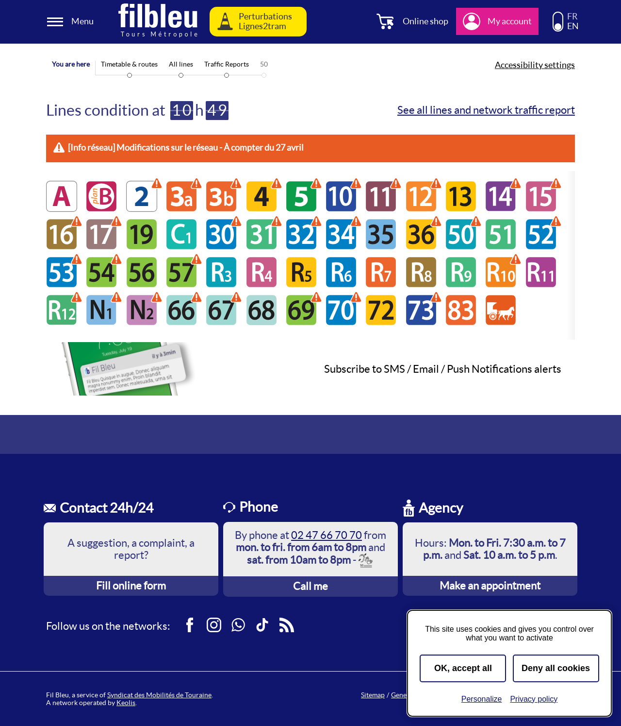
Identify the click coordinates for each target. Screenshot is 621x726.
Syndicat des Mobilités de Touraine (159, 695)
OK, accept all (463, 668)
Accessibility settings (535, 65)
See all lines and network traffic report (486, 110)
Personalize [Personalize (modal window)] (481, 699)
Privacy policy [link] (533, 699)
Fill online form (131, 585)
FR (572, 16)
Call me (310, 586)
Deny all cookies (556, 668)
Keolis (125, 703)
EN (573, 26)
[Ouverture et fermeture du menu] (71, 22)
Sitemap (373, 695)
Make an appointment (490, 585)
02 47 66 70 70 (326, 535)
